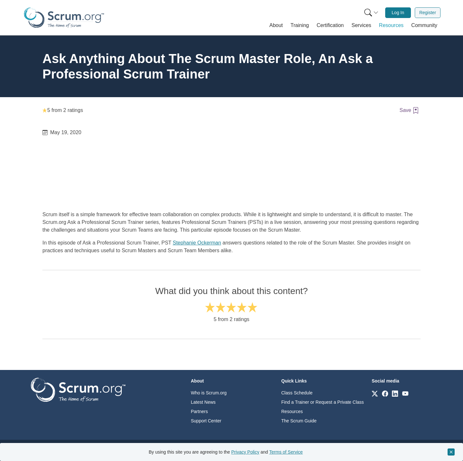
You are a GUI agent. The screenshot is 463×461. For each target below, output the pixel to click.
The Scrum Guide (299, 420)
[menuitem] (370, 13)
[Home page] (64, 17)
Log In (398, 12)
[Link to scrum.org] (375, 393)
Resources (292, 411)
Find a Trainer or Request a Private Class (322, 402)
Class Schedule (297, 392)
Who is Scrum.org (209, 392)
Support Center (206, 420)
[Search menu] (371, 13)
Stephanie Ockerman (197, 242)
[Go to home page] (78, 389)
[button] (276, 25)
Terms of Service (286, 452)
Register (427, 12)
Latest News (203, 402)
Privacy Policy (245, 452)
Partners (199, 411)
